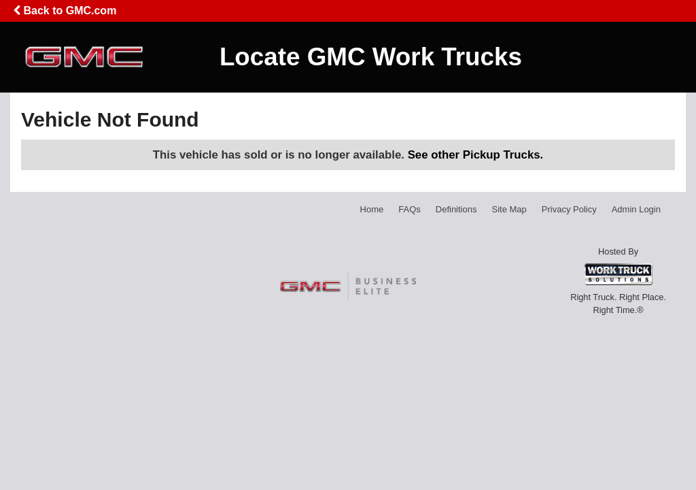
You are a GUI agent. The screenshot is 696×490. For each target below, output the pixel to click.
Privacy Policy (569, 209)
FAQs (409, 209)
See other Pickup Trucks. (476, 154)
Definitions (456, 209)
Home (372, 209)
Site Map (508, 209)
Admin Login (636, 209)
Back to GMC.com (64, 10)
